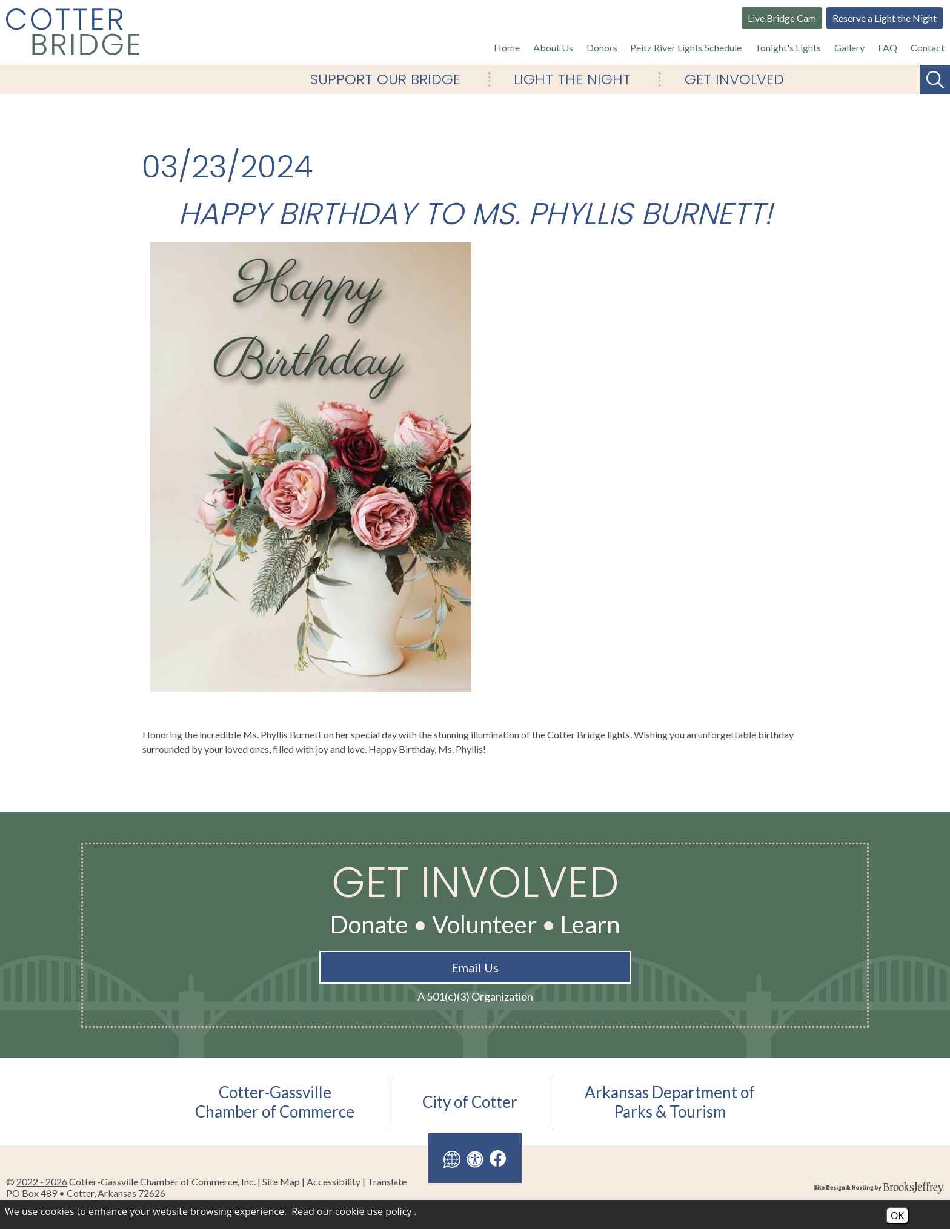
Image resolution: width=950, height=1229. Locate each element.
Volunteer (484, 924)
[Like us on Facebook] (498, 1158)
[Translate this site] (451, 1158)
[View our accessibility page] (475, 1158)
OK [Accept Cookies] (897, 1215)
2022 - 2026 (41, 1181)
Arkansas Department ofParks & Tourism (670, 1101)
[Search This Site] (935, 79)
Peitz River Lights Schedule (686, 47)
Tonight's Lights (788, 47)
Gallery (849, 47)
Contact (928, 47)
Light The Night (572, 79)
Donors (601, 47)
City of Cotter (469, 1101)
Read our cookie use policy (351, 1211)
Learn (590, 924)
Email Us (475, 967)
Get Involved (734, 79)
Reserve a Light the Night (884, 18)
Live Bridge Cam (782, 18)
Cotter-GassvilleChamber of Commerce (274, 1101)
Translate (387, 1181)
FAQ (887, 47)
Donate (369, 924)
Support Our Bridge (385, 79)
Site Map (281, 1181)
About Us (553, 47)
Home (507, 47)
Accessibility (333, 1181)
